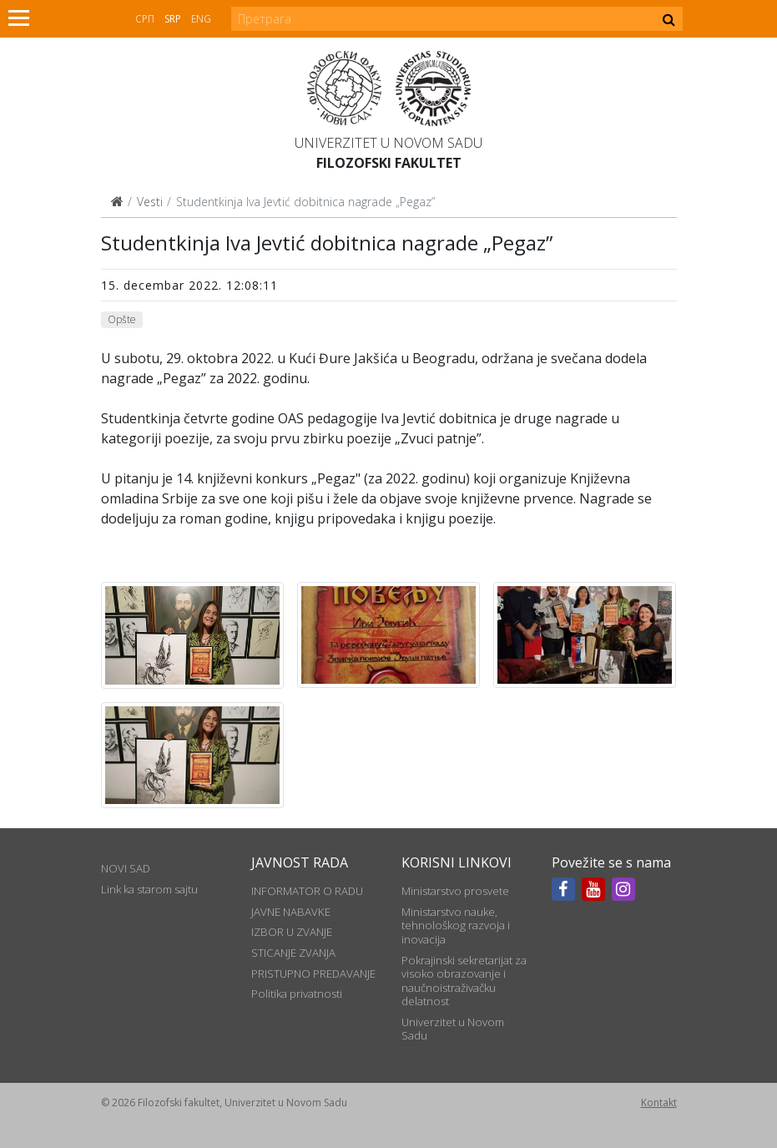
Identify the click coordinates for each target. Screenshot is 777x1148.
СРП (144, 19)
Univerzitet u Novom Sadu (388, 143)
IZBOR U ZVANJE (291, 931)
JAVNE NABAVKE (290, 911)
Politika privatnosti (296, 993)
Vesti (150, 202)
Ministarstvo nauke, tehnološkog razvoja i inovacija (455, 925)
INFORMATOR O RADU (307, 890)
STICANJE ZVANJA (293, 952)
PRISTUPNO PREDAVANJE (313, 973)
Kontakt (659, 1102)
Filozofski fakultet (389, 163)
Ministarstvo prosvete (455, 890)
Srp (172, 19)
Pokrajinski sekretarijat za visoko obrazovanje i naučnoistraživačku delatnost (464, 981)
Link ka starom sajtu (149, 889)
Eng (201, 19)
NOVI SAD (125, 868)
